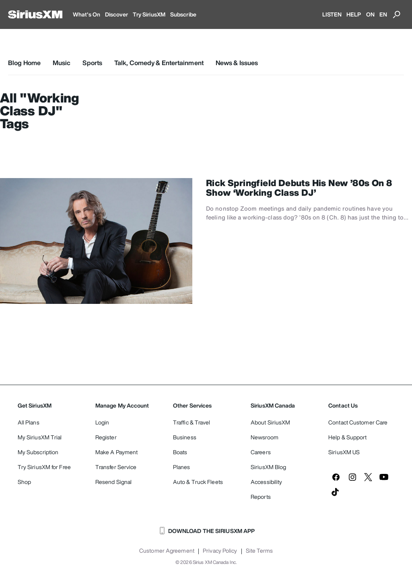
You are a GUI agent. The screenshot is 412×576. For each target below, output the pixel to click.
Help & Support (347, 437)
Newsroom (264, 437)
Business (184, 437)
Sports (92, 63)
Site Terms (259, 551)
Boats (180, 452)
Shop (24, 482)
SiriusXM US (344, 452)
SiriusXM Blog (268, 467)
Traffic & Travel (191, 422)
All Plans (28, 422)
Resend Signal (113, 482)
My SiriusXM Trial (40, 437)
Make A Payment (116, 452)
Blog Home (24, 63)
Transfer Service (116, 467)
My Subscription (38, 452)
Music (62, 63)
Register (106, 437)
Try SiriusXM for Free (44, 467)
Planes (181, 467)
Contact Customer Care (357, 422)
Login (102, 422)
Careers (261, 452)
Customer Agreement (166, 551)
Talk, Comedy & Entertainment (159, 63)
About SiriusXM (270, 422)
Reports (261, 496)
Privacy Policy (220, 551)
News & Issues (237, 63)
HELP (353, 14)
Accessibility (266, 482)
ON (370, 14)
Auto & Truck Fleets (198, 482)
